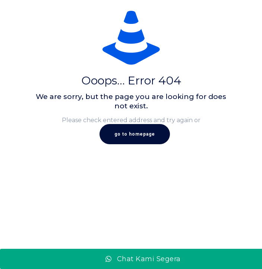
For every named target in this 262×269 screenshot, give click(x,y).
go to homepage (134, 134)
